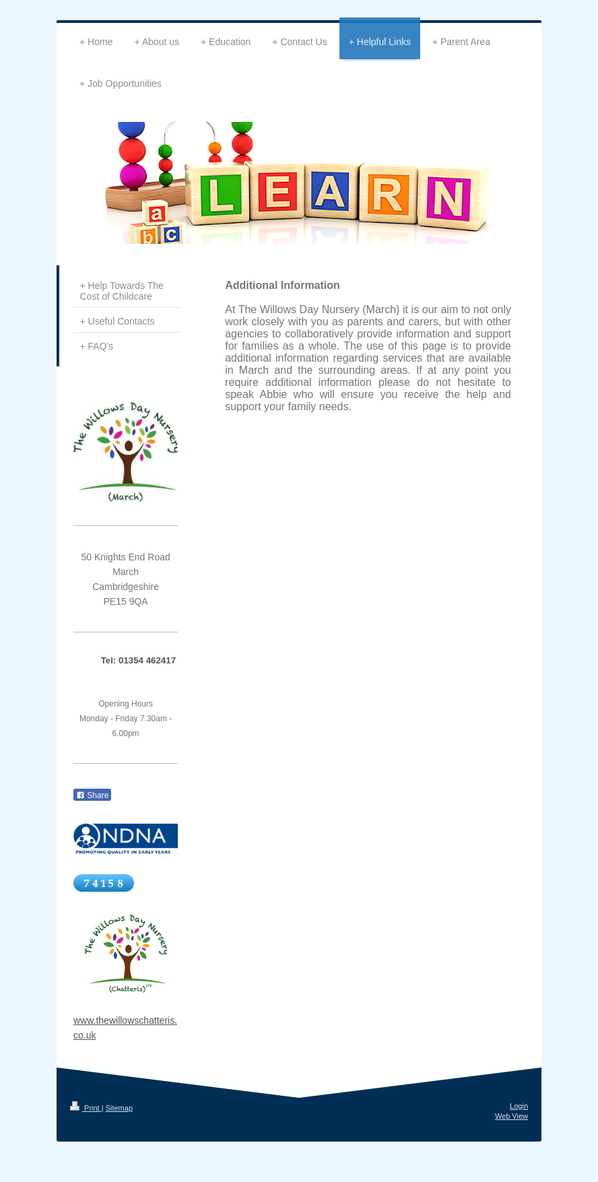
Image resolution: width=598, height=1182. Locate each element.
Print (86, 1108)
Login (519, 1106)
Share (92, 795)
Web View (511, 1116)
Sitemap (119, 1108)
